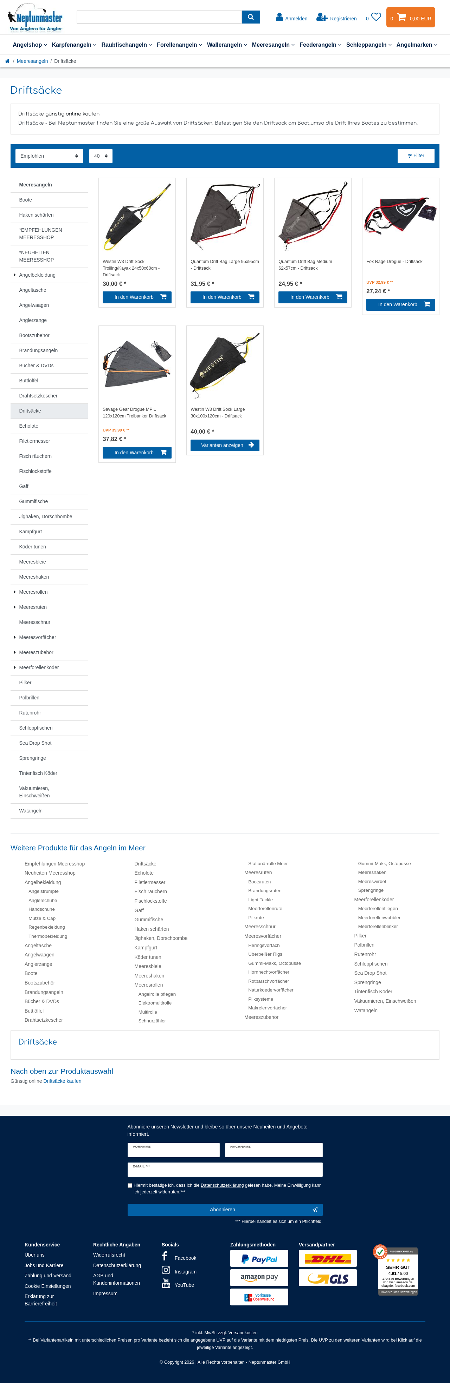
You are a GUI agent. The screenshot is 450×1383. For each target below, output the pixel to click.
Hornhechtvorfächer (268, 972)
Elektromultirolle (155, 1003)
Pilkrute (256, 917)
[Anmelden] (291, 17)
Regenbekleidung (46, 927)
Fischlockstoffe (151, 901)
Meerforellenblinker (378, 926)
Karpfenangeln (74, 44)
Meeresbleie (148, 966)
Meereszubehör (261, 1017)
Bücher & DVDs (42, 1001)
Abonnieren (263, 1210)
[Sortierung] (49, 156)
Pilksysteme (260, 999)
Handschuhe (41, 909)
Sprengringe (371, 890)
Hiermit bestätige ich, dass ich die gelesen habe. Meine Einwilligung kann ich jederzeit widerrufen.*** (228, 1188)
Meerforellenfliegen (378, 908)
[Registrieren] (337, 17)
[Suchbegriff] (159, 17)
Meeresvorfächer (262, 936)
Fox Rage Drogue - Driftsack (394, 261)
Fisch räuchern (151, 891)
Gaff (139, 910)
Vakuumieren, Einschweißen (385, 1001)
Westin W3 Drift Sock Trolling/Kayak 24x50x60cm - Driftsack (131, 267)
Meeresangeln (273, 44)
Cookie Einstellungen (48, 1286)
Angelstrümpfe (43, 891)
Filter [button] (416, 156)
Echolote (144, 873)
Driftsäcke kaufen (62, 1081)
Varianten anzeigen (227, 445)
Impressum (105, 1293)
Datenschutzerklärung (117, 1265)
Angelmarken (417, 44)
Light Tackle (260, 899)
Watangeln (366, 1010)
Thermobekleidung (47, 936)
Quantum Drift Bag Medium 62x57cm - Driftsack (305, 265)
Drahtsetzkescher (44, 1020)
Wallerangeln (227, 44)
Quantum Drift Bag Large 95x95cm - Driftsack (225, 265)
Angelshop (30, 44)
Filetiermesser (150, 882)
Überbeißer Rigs (265, 954)
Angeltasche (38, 945)
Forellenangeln (179, 44)
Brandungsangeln (44, 992)
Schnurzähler (152, 1020)
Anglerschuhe (42, 900)
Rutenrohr (365, 954)
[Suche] (251, 17)
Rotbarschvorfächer (268, 981)
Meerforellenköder (374, 899)
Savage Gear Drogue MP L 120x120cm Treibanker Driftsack (134, 413)
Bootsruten (259, 881)
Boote (31, 973)
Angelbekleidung (43, 882)
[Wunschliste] (373, 17)
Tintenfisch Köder (373, 991)
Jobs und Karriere (44, 1265)
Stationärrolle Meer (268, 863)
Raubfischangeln (126, 44)
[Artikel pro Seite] (100, 156)
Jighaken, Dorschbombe (161, 938)
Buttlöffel (34, 1011)
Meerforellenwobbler (379, 917)
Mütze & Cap (42, 918)
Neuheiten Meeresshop (50, 873)
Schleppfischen (371, 964)
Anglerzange (38, 964)
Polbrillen (364, 945)
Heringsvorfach (263, 945)
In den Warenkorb (140, 297)
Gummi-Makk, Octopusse (274, 963)
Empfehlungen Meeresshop (55, 864)
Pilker (360, 936)
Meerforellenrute (265, 908)
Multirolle (148, 1012)
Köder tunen (148, 957)
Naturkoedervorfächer (271, 990)
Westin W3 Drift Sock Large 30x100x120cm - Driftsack (218, 413)
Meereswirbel (372, 881)
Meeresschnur (260, 926)
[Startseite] (8, 61)
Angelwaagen (39, 954)
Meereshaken (150, 976)
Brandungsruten (265, 890)
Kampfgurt (146, 947)
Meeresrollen (149, 985)
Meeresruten (258, 872)
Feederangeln (320, 44)
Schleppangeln (369, 44)
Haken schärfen (152, 929)
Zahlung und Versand (48, 1275)
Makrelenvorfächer (267, 1007)
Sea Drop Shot (370, 973)
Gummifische (149, 919)
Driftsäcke (145, 864)
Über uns (35, 1255)
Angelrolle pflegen (157, 994)
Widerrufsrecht (109, 1255)
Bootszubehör (40, 983)
